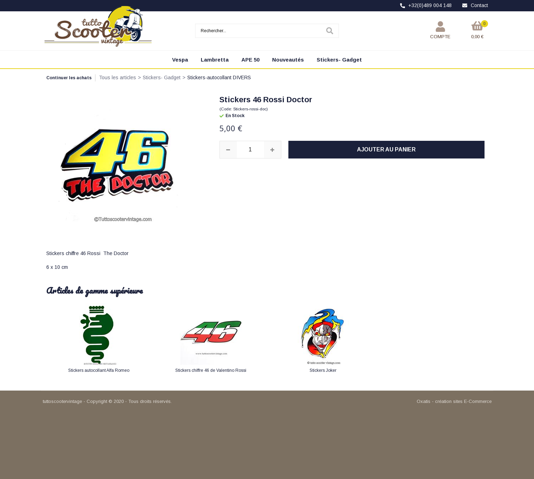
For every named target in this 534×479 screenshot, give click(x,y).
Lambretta (215, 60)
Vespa (180, 60)
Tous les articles (117, 77)
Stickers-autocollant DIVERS (219, 77)
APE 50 (250, 60)
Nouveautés (288, 60)
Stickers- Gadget (339, 60)
